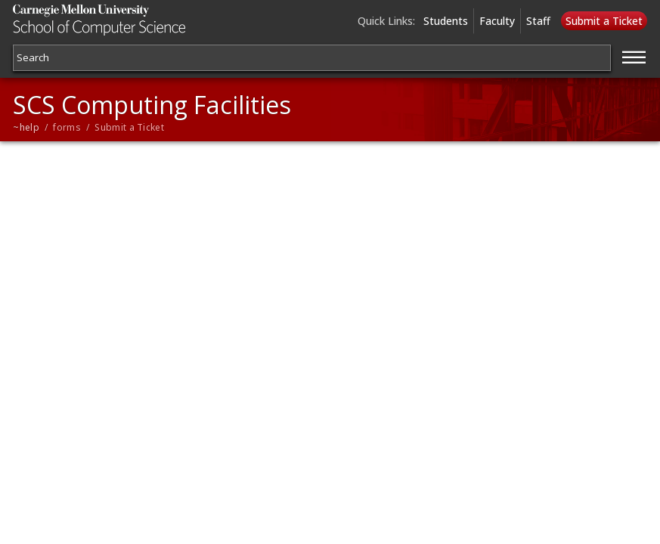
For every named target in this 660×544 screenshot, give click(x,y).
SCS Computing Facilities (152, 105)
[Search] (311, 58)
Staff (538, 21)
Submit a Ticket (604, 21)
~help (26, 127)
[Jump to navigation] (634, 55)
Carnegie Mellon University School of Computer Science (118, 20)
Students (445, 21)
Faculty (497, 21)
